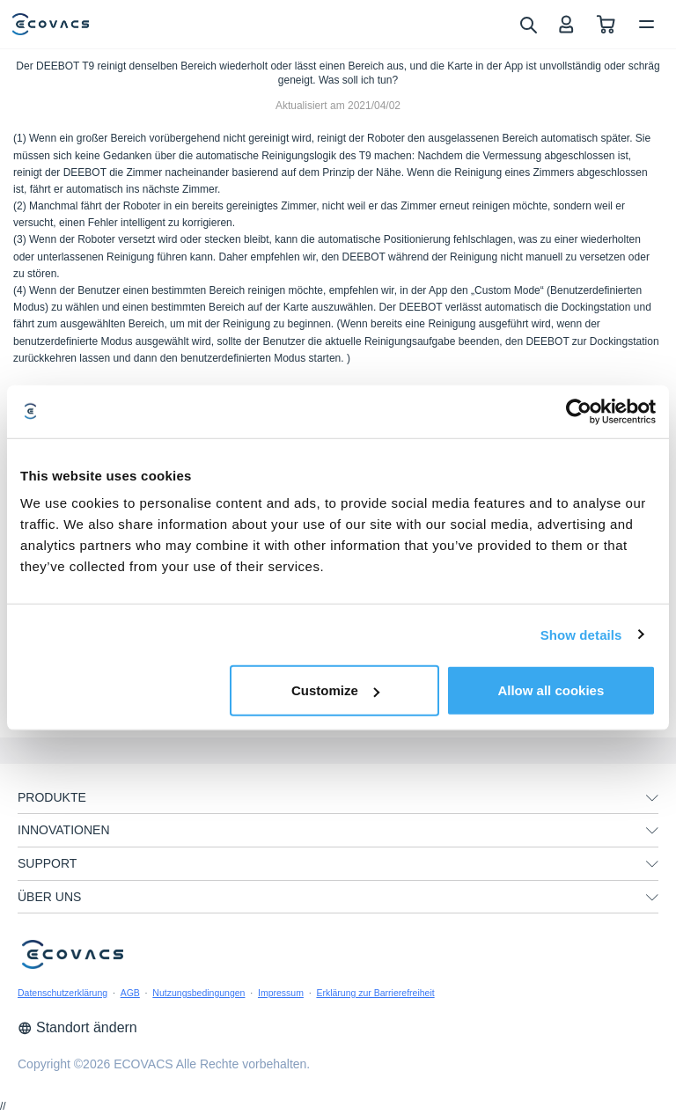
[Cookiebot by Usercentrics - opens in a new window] (579, 411)
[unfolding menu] (652, 798)
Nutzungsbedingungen (198, 992)
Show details (581, 634)
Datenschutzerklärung (62, 992)
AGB (130, 992)
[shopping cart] (606, 24)
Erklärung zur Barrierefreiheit (375, 992)
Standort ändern (77, 1027)
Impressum (281, 992)
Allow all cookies (550, 690)
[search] (528, 24)
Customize (335, 690)
